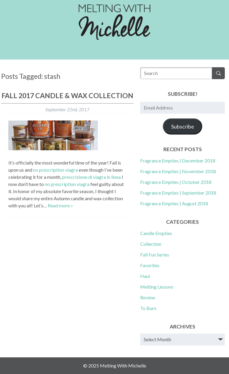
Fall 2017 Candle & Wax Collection (67, 95)
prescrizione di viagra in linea (91, 177)
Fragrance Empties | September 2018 (178, 192)
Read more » (60, 205)
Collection (150, 244)
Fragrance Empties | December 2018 (177, 160)
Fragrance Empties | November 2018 (178, 171)
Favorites (150, 265)
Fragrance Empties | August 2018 (174, 203)
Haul (145, 276)
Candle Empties (156, 233)
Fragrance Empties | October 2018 (175, 182)
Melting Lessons (157, 287)
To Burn (148, 308)
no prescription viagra (55, 170)
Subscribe (182, 126)
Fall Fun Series (154, 254)
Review (147, 297)
